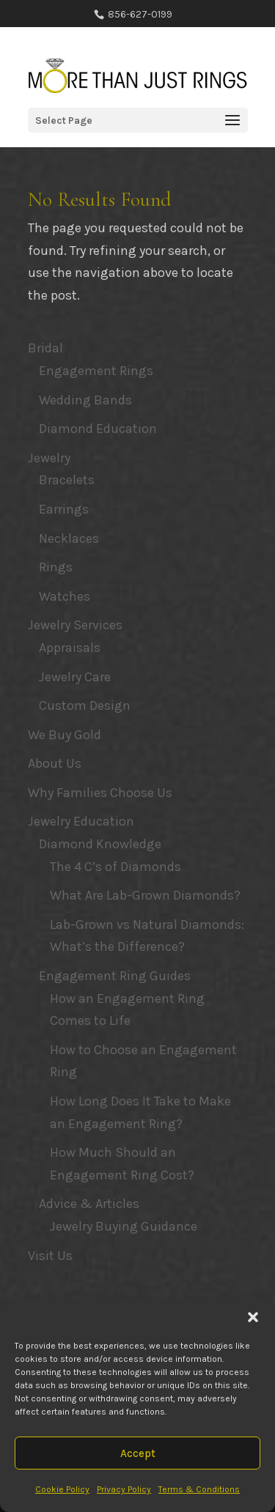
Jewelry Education (81, 821)
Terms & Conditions (199, 1489)
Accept (137, 1453)
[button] (253, 1317)
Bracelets (67, 480)
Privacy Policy (124, 1489)
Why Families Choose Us (100, 793)
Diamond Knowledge (100, 844)
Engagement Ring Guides (115, 976)
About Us (54, 763)
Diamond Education (98, 428)
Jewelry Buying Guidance (123, 1226)
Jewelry (49, 458)
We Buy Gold (64, 735)
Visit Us (50, 1256)
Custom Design (85, 705)
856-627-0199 (139, 14)
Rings (56, 567)
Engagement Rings (96, 371)
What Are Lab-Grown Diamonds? (145, 895)
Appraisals (69, 648)
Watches (64, 596)
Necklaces (69, 538)
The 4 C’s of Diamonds (115, 867)
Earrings (64, 509)
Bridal (45, 348)
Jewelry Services (75, 625)
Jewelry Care (75, 677)
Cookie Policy (62, 1489)
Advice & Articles (89, 1204)
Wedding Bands (85, 400)
